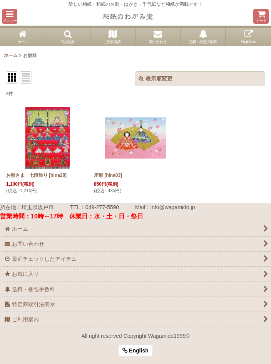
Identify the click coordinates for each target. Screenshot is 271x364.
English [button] (135, 350)
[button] (9, 16)
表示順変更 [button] (155, 78)
